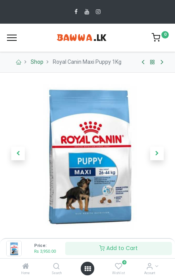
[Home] (25, 267)
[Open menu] (88, 268)
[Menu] (11, 37)
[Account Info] (149, 267)
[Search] (56, 267)
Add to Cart (118, 248)
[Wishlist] (118, 267)
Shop (37, 62)
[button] (18, 153)
